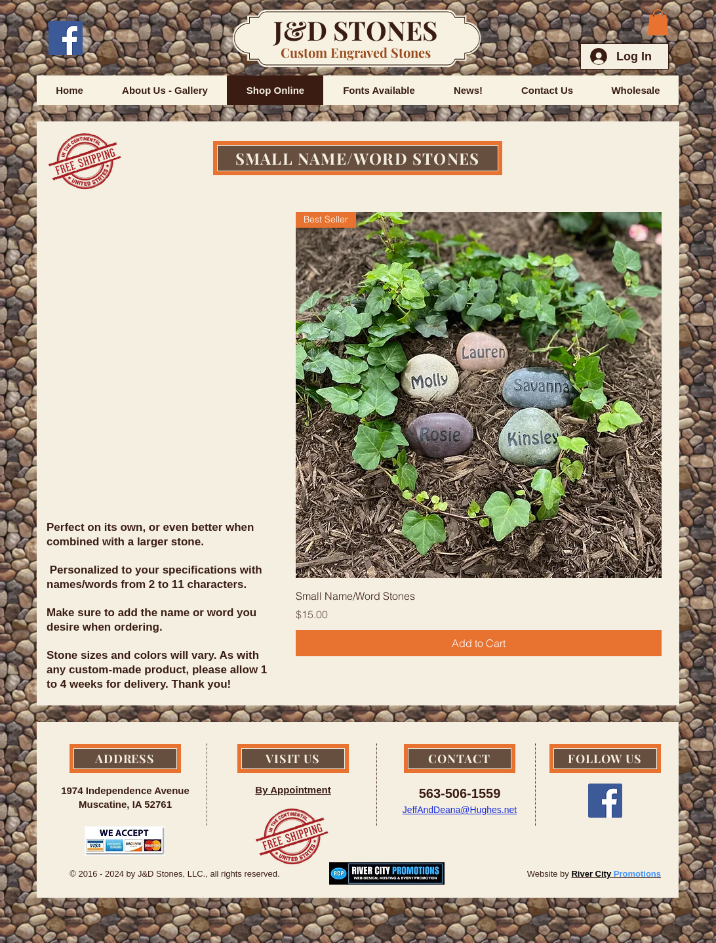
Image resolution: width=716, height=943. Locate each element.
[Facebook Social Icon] (66, 38)
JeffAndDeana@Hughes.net (460, 810)
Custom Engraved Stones (356, 52)
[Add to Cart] (479, 643)
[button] (658, 22)
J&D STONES (355, 29)
